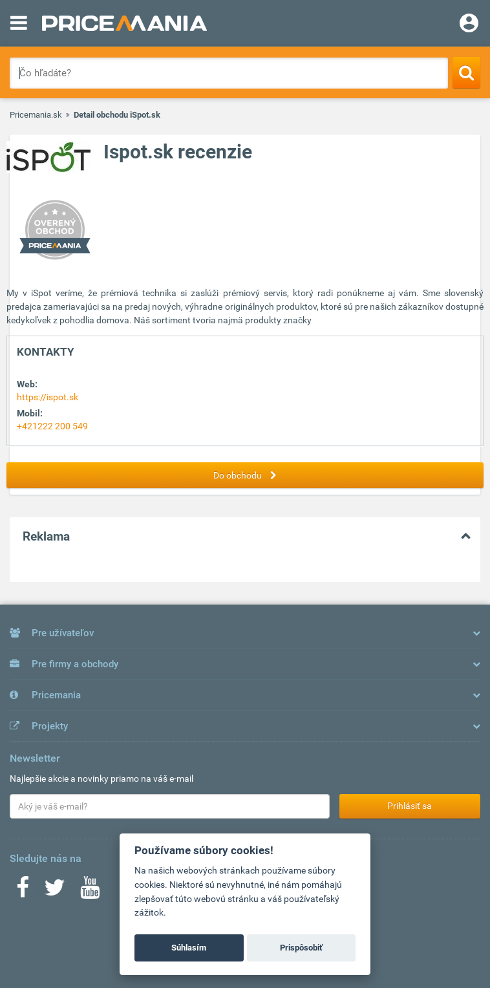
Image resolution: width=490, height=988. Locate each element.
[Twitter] (54, 891)
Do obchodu (248, 475)
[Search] (466, 72)
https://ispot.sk (47, 397)
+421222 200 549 (52, 426)
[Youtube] (90, 891)
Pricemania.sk (36, 115)
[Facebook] (23, 891)
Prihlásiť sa (409, 805)
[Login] (469, 25)
